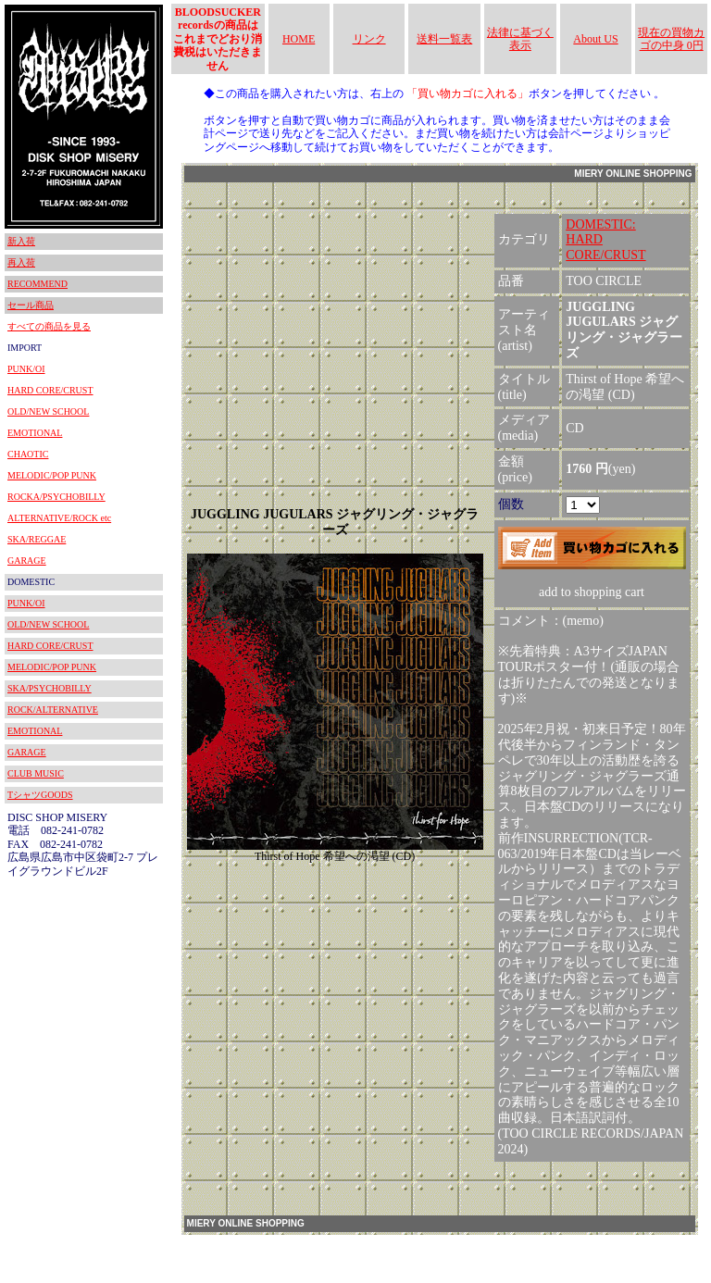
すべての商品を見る (49, 326)
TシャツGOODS (40, 795)
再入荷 (21, 262)
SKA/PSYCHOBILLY (49, 688)
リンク (369, 38)
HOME (298, 38)
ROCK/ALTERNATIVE (52, 709)
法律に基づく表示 (520, 39)
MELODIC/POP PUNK (51, 475)
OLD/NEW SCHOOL (48, 411)
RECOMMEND (37, 284)
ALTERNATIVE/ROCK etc (59, 518)
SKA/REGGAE (36, 539)
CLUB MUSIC (35, 773)
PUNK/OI (26, 369)
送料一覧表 (444, 38)
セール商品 (30, 305)
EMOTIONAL (34, 433)
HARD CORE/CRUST (50, 390)
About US (595, 38)
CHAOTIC (27, 454)
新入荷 (21, 241)
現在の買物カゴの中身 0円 (671, 39)
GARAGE (26, 560)
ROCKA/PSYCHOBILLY (56, 497)
